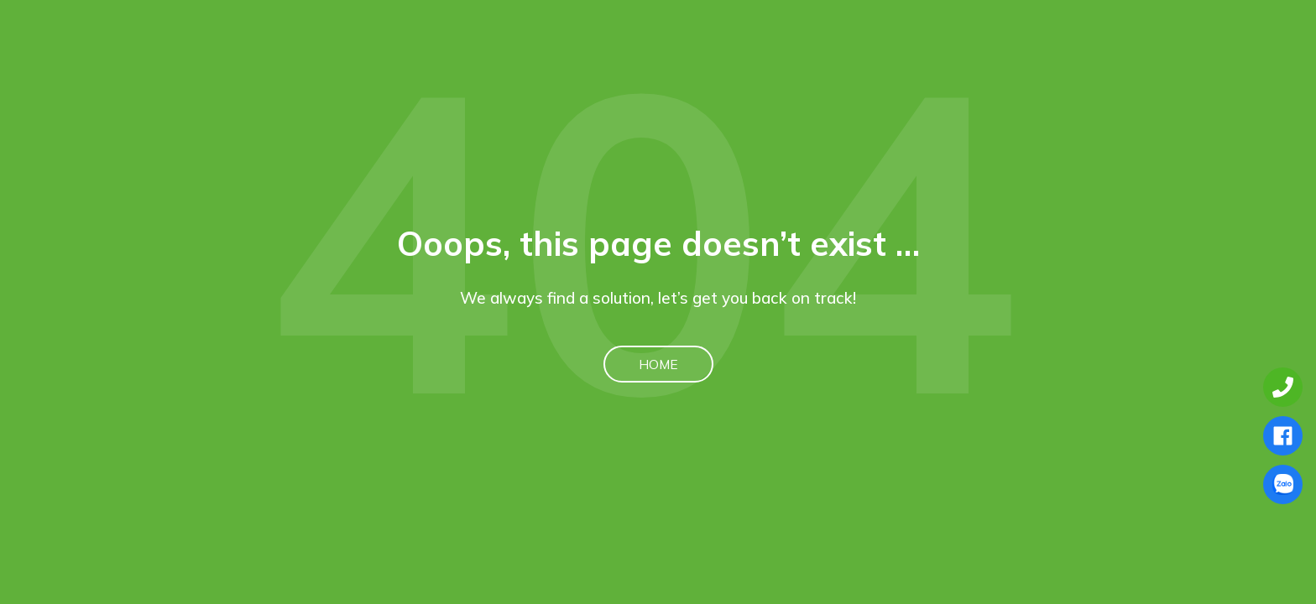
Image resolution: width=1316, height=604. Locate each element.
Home (658, 364)
